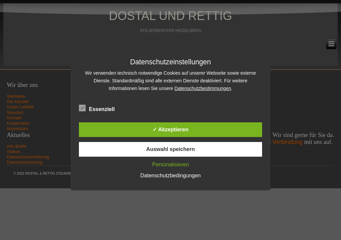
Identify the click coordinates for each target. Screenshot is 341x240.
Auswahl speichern (170, 149)
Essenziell (97, 108)
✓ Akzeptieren (170, 129)
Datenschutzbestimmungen (202, 88)
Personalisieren (170, 164)
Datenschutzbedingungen (170, 175)
